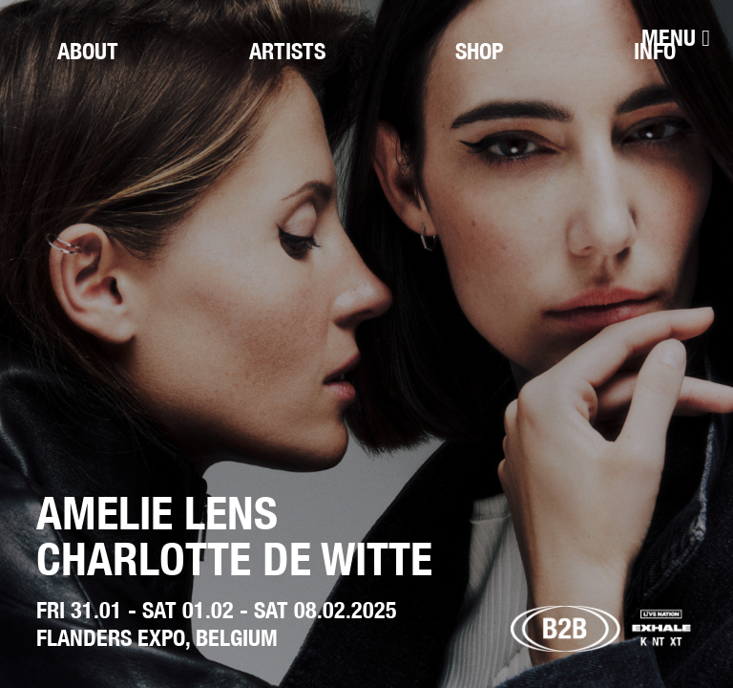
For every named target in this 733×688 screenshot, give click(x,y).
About (87, 50)
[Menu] (676, 37)
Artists (287, 50)
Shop (479, 50)
